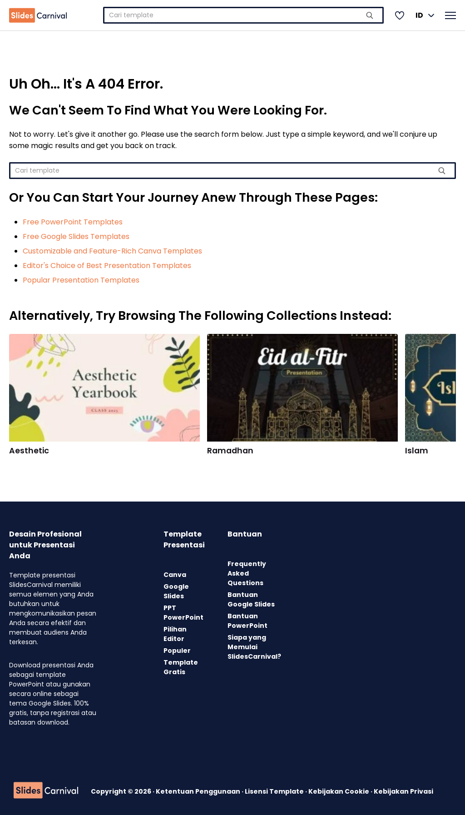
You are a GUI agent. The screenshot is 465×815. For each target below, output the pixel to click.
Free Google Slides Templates (76, 236)
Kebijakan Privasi (403, 791)
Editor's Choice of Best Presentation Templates (107, 265)
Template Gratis (180, 667)
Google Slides (176, 591)
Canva (174, 574)
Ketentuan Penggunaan (199, 791)
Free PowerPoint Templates (73, 222)
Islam (416, 450)
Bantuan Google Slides (251, 599)
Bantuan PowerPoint (247, 620)
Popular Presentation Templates (81, 280)
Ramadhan (230, 450)
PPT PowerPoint (183, 612)
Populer (177, 650)
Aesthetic (29, 450)
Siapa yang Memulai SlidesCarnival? (254, 647)
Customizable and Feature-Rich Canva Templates (112, 251)
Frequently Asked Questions (247, 573)
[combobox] (243, 15)
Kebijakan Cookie (339, 791)
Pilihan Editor (175, 634)
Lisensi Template (275, 791)
